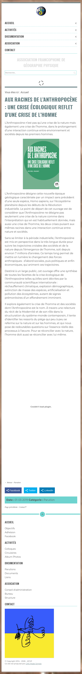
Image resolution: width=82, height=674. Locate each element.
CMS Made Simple (33, 664)
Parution (17, 482)
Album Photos (13, 556)
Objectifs (10, 528)
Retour (9, 482)
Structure (10, 597)
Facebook (10, 536)
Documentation (41, 36)
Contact (10, 50)
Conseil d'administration (18, 589)
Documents (11, 573)
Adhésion (10, 532)
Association (41, 43)
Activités (41, 30)
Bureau (9, 593)
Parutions (10, 569)
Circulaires (10, 552)
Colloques (10, 548)
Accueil (41, 23)
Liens (8, 577)
